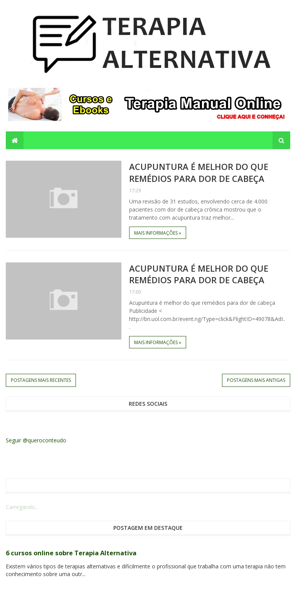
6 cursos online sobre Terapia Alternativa (71, 553)
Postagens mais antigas (256, 380)
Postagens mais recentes (41, 380)
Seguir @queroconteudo (36, 440)
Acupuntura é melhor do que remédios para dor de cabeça (198, 172)
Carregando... (22, 507)
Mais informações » (157, 233)
